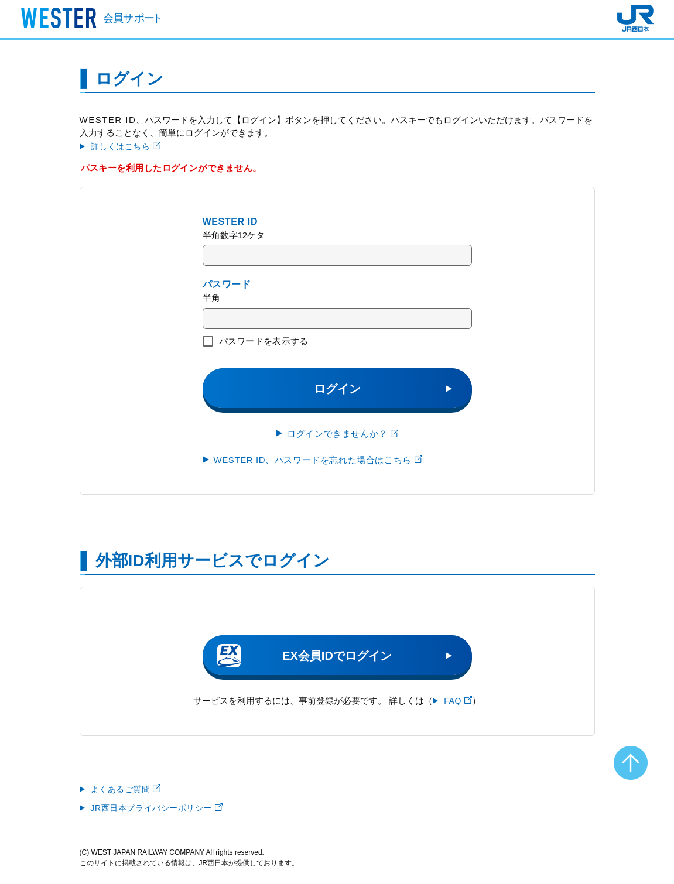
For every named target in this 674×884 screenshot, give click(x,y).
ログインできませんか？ (342, 433)
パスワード (227, 284)
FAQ (458, 700)
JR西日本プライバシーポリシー (157, 808)
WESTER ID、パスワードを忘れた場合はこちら (318, 460)
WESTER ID (230, 222)
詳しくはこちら (126, 146)
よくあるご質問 (126, 789)
